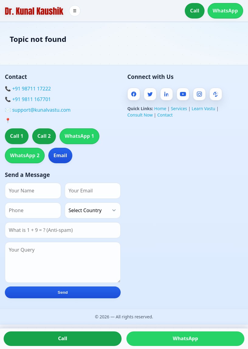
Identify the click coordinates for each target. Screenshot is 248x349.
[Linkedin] (166, 94)
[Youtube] (183, 94)
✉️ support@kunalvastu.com (38, 110)
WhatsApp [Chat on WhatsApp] (185, 338)
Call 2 (44, 136)
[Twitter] (150, 94)
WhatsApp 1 (79, 136)
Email (60, 155)
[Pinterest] (215, 94)
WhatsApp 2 (25, 155)
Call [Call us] (62, 338)
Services (179, 108)
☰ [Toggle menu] (75, 10)
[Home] (34, 11)
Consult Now (140, 115)
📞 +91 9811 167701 (28, 99)
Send (63, 292)
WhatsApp (225, 10)
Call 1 (16, 136)
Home (160, 108)
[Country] (93, 210)
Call (194, 10)
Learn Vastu (203, 108)
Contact (165, 115)
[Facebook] (133, 94)
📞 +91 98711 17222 (28, 88)
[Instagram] (199, 94)
